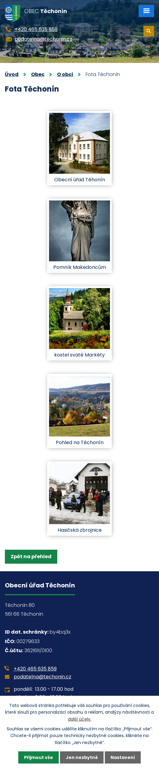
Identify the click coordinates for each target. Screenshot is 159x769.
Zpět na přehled (31, 556)
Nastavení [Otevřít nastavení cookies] (123, 757)
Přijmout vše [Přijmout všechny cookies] (38, 757)
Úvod (12, 74)
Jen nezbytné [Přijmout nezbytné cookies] (82, 757)
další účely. (79, 719)
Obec (37, 74)
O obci (65, 74)
